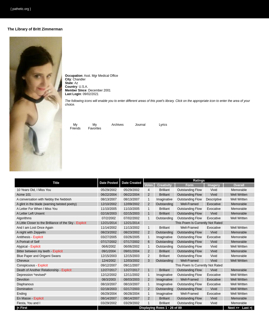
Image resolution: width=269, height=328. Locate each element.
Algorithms (24, 218)
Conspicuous (26, 265)
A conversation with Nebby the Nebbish (44, 199)
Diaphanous (25, 284)
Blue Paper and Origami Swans (39, 256)
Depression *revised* (31, 275)
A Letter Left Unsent (30, 213)
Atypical (22, 246)
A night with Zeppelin (31, 232)
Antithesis (23, 237)
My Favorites (94, 125)
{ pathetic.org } (21, 9)
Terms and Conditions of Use (134, 320)
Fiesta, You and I (28, 303)
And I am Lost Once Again (35, 227)
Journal (140, 123)
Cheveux (23, 261)
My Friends (75, 125)
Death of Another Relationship (38, 270)
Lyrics (163, 123)
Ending (22, 294)
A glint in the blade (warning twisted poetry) (47, 204)
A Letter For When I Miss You (37, 209)
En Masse (24, 298)
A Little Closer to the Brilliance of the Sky (45, 223)
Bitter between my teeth (33, 251)
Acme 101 (24, 194)
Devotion (23, 279)
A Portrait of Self (28, 242)
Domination (25, 289)
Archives (117, 123)
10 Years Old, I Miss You (34, 190)
